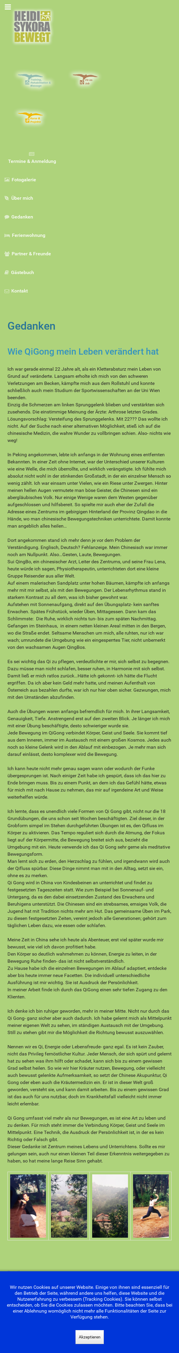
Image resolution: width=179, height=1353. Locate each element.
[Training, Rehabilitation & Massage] (34, 80)
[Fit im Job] (89, 80)
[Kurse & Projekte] (34, 118)
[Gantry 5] (32, 26)
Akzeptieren (90, 1337)
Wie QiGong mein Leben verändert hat (83, 351)
